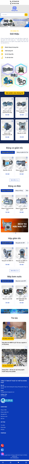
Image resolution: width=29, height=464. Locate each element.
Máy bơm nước (4, 416)
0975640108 (14, 1)
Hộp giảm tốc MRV (21, 133)
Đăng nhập (3, 427)
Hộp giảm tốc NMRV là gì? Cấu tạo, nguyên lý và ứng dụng (14, 343)
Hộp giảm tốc (4, 414)
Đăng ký (2, 429)
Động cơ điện (4, 409)
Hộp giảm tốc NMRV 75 (7, 260)
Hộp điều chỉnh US (7, 170)
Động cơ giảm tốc (5, 412)
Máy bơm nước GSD (7, 298)
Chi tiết (7, 115)
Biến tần (2, 418)
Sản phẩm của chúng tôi (14, 93)
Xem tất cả (14, 180)
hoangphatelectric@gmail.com (7, 392)
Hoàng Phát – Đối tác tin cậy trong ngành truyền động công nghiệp (13, 370)
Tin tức (14, 318)
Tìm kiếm (3, 425)
